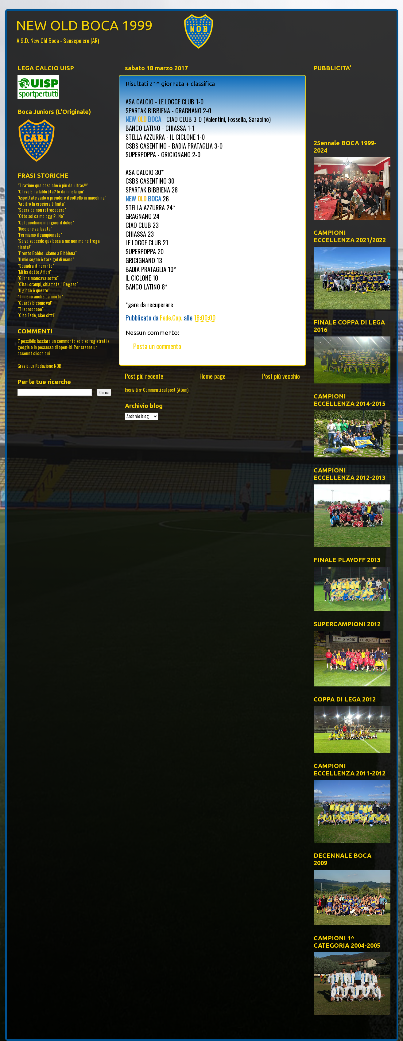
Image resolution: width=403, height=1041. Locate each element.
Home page (213, 376)
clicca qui (41, 353)
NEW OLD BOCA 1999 (84, 25)
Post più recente (144, 376)
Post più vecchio (281, 376)
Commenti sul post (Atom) (165, 389)
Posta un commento (157, 346)
